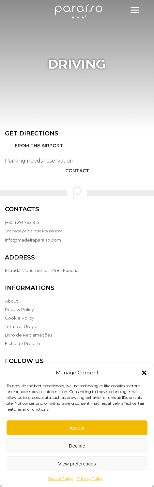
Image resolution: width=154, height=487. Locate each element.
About (11, 301)
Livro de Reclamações (28, 335)
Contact (77, 171)
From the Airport (39, 146)
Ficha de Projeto (22, 343)
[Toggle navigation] (135, 10)
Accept (77, 428)
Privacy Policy (89, 478)
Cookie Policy (60, 478)
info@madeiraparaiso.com (33, 240)
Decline (77, 445)
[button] (144, 372)
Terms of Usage (21, 326)
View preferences (77, 463)
